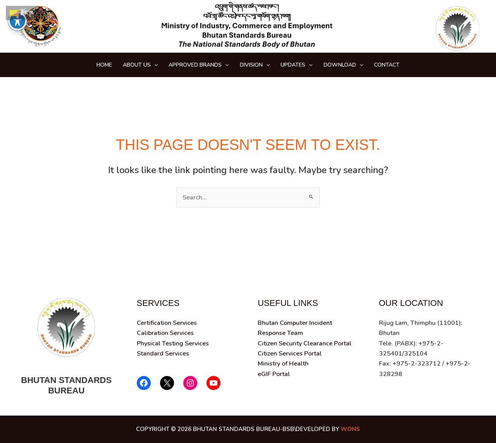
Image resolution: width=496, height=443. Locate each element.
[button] (154, 65)
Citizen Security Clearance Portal (304, 343)
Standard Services (163, 353)
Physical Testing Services (173, 343)
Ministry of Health (283, 363)
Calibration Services (165, 333)
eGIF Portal (274, 374)
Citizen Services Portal (290, 353)
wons (350, 429)
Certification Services (167, 323)
